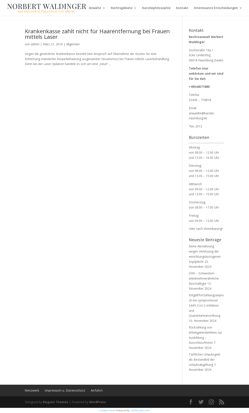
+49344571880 (199, 87)
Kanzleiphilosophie (156, 8)
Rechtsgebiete (121, 8)
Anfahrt (97, 390)
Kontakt (182, 8)
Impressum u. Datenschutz (65, 390)
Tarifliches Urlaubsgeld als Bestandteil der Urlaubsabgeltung (204, 359)
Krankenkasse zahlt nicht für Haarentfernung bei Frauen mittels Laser (97, 34)
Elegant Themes (55, 402)
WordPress (97, 402)
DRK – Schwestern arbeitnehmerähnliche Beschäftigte (204, 278)
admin (35, 44)
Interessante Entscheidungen (216, 8)
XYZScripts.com (140, 410)
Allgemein (73, 44)
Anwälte (95, 8)
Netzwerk (32, 390)
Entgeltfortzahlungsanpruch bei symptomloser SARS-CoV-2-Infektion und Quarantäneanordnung (206, 305)
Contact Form (107, 410)
